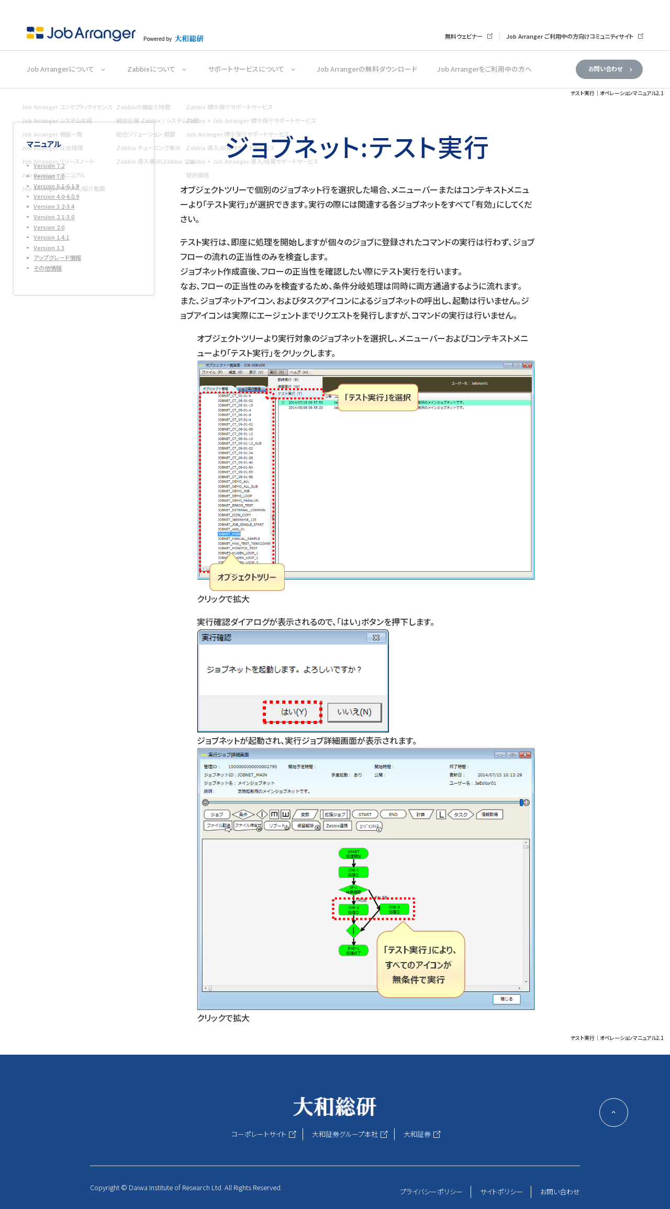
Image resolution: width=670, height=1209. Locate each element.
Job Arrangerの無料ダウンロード (367, 69)
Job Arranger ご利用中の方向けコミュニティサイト (569, 36)
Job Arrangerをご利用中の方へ (484, 69)
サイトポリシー (501, 1191)
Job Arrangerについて (60, 69)
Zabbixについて (151, 69)
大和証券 (417, 1134)
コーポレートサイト (258, 1134)
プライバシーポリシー (431, 1191)
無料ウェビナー (464, 36)
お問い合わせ (605, 68)
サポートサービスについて (246, 69)
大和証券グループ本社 (345, 1134)
